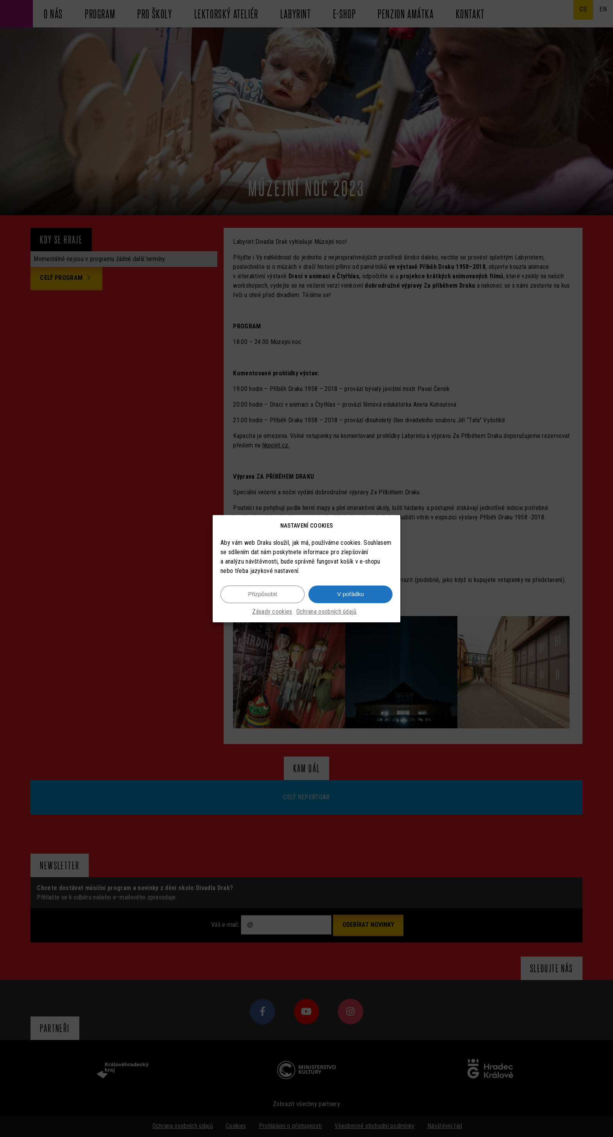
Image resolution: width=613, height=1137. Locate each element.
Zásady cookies (272, 611)
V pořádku (350, 594)
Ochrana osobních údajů (326, 611)
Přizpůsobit (262, 594)
